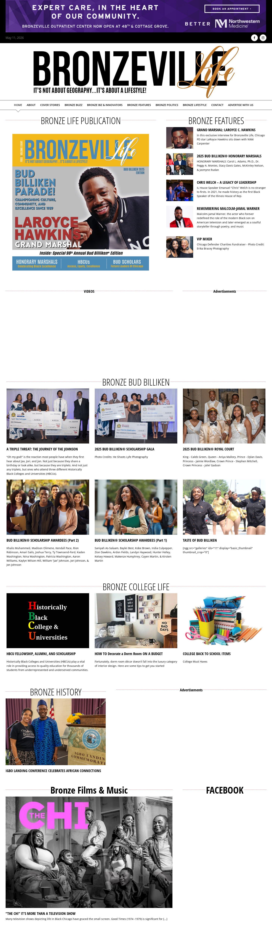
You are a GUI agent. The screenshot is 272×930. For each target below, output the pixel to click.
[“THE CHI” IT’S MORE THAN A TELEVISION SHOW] (89, 852)
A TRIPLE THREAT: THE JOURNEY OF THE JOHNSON (42, 449)
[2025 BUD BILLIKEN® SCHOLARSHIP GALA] (136, 416)
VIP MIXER (204, 238)
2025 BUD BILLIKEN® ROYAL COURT (208, 449)
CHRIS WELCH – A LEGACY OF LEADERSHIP (226, 182)
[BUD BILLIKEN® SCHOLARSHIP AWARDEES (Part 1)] (136, 507)
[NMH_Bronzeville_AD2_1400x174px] (136, 2)
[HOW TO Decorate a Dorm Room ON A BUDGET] (136, 620)
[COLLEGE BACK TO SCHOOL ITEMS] (224, 620)
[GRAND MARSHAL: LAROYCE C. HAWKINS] (179, 138)
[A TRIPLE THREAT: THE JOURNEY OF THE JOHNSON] (48, 416)
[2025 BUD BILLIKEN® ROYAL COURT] (224, 416)
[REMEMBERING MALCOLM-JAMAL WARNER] (179, 216)
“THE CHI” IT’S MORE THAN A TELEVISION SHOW (40, 913)
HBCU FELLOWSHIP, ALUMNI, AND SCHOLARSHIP (41, 653)
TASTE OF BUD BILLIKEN (200, 540)
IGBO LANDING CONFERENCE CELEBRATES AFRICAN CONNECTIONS (53, 770)
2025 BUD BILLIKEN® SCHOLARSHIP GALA (124, 449)
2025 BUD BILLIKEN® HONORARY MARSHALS (229, 155)
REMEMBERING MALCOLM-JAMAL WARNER (228, 208)
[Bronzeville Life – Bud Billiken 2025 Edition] (81, 202)
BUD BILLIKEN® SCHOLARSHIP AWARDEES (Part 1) (131, 540)
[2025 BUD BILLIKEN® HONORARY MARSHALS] (179, 164)
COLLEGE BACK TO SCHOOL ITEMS (207, 653)
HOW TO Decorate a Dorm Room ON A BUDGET (129, 653)
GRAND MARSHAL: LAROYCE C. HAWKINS (226, 129)
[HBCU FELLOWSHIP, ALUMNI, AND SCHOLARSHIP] (48, 620)
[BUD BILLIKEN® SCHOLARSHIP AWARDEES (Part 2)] (48, 507)
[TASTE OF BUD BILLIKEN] (224, 507)
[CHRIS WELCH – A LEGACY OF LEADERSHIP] (179, 190)
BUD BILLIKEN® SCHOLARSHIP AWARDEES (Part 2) (43, 540)
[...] (165, 919)
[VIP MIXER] (179, 247)
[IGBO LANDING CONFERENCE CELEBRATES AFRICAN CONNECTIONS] (56, 731)
